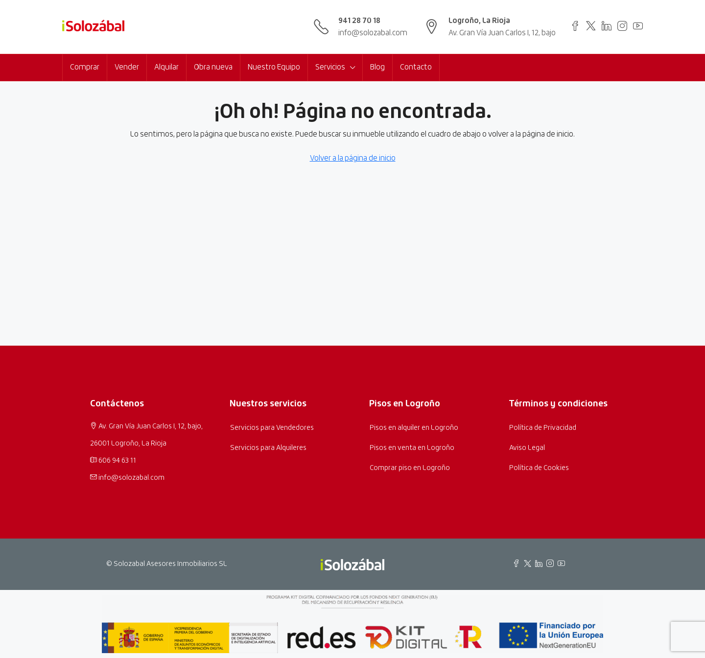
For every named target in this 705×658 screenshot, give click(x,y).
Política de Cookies (539, 468)
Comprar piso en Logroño (410, 468)
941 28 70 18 (359, 20)
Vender (127, 67)
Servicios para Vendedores (272, 427)
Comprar (84, 67)
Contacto (416, 67)
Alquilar (166, 67)
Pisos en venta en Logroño (412, 448)
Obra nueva (213, 67)
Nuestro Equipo (274, 67)
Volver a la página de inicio (353, 158)
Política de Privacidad (542, 427)
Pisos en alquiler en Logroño (414, 427)
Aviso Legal (527, 448)
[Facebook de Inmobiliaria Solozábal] (518, 564)
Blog (377, 67)
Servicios (330, 67)
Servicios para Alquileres (268, 448)
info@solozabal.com (372, 33)
